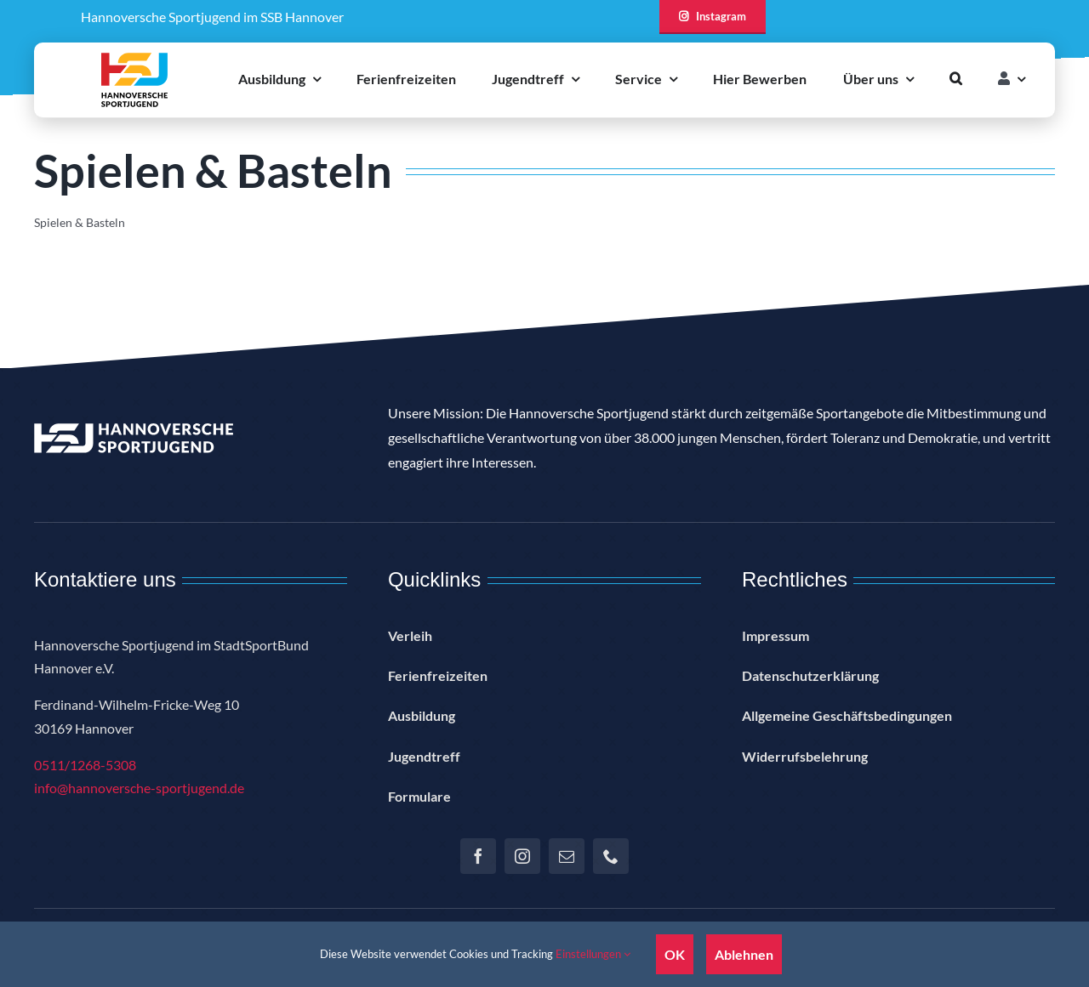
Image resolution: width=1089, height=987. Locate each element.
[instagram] (522, 856)
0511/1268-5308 (85, 765)
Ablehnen (744, 954)
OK (674, 954)
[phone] (611, 856)
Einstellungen (593, 954)
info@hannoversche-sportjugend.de (139, 788)
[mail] (566, 856)
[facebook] (478, 856)
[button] (955, 78)
